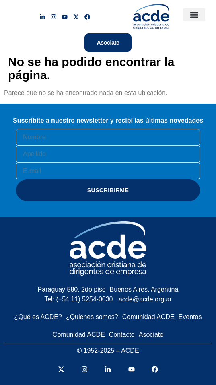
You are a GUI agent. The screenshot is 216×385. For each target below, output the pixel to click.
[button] (194, 14)
